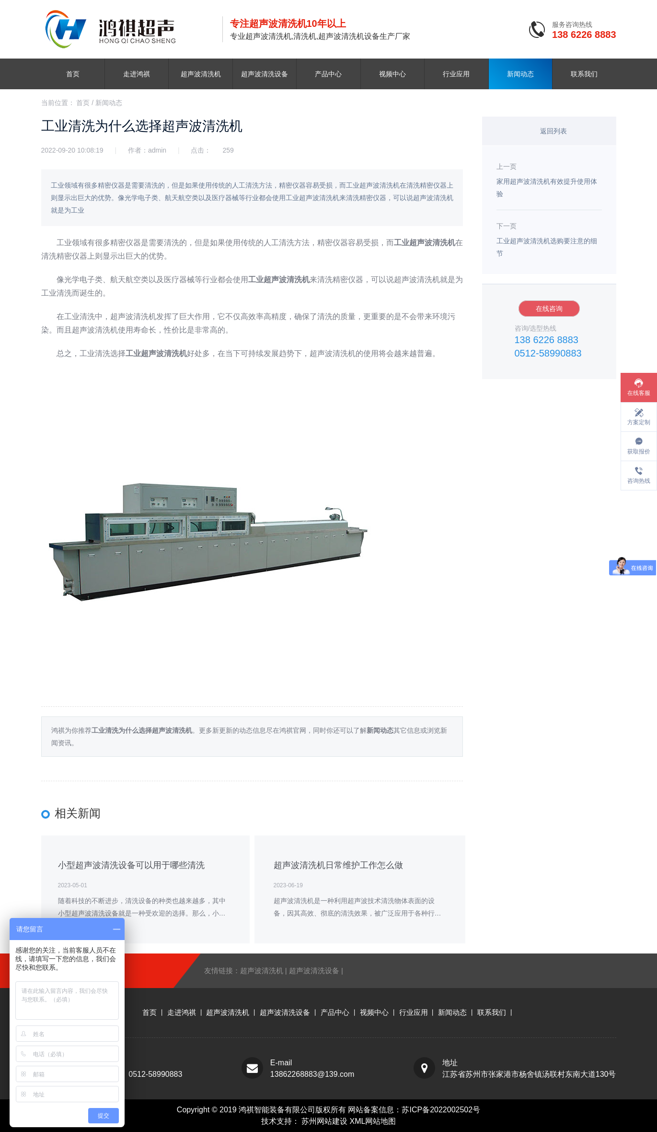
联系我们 (584, 74)
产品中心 (328, 74)
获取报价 (638, 451)
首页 (73, 74)
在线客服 (638, 393)
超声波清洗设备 (264, 74)
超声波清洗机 (201, 74)
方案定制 (638, 422)
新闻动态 (520, 74)
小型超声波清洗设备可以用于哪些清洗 (131, 865)
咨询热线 (638, 480)
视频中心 (392, 74)
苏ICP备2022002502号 (441, 1110)
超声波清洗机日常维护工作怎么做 (338, 865)
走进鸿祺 (136, 74)
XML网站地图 (373, 1121)
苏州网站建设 (325, 1121)
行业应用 (456, 74)
